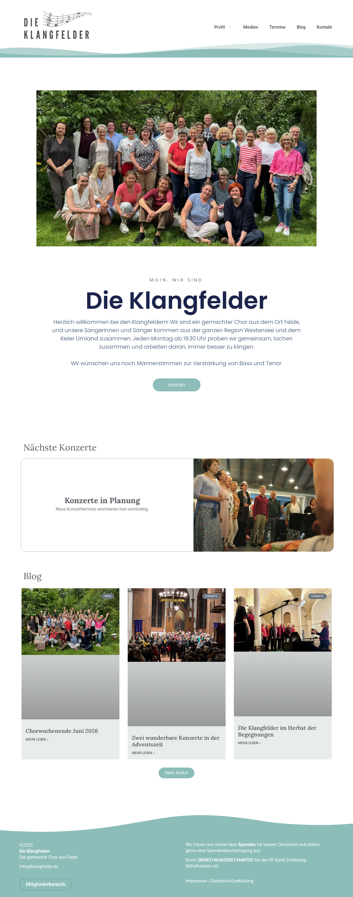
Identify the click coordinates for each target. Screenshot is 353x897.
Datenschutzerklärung (232, 881)
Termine (277, 27)
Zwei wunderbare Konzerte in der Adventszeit (176, 741)
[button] (176, 773)
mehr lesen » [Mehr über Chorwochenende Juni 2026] (37, 739)
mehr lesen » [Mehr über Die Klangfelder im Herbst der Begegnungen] (249, 743)
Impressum (196, 881)
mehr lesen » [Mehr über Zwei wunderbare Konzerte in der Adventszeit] (143, 753)
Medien (250, 27)
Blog (301, 27)
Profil (223, 27)
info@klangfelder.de (38, 866)
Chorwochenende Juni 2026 (62, 730)
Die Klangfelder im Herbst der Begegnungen (277, 731)
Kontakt (324, 27)
